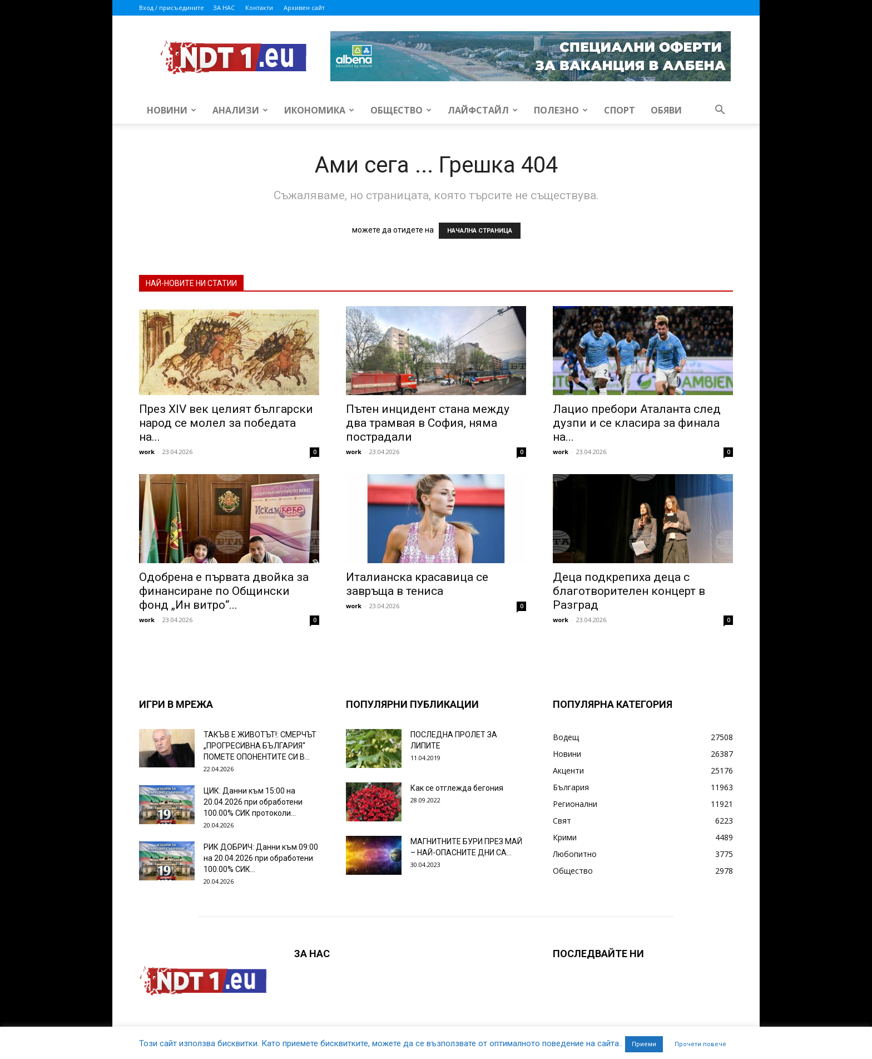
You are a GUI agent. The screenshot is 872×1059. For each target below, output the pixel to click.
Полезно (561, 110)
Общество (401, 110)
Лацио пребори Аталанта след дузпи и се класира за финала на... (637, 423)
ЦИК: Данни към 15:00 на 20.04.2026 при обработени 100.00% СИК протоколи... (253, 801)
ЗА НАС (224, 7)
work (147, 451)
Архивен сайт (304, 7)
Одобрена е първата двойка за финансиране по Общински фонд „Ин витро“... (224, 591)
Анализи (240, 110)
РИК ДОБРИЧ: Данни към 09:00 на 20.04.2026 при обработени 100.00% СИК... (261, 858)
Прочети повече (700, 1044)
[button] (719, 111)
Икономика (319, 110)
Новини (171, 110)
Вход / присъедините (171, 7)
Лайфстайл (483, 110)
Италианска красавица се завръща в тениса (417, 584)
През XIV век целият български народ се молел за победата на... (226, 423)
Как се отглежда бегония (456, 788)
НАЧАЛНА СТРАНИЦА (479, 230)
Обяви (666, 110)
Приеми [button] (644, 1044)
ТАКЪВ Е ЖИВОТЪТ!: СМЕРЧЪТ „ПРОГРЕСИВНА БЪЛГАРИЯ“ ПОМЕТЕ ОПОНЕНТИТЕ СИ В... (260, 745)
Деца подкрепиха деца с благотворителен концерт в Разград (629, 591)
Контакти (259, 7)
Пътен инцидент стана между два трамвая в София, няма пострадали (427, 423)
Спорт (619, 110)
